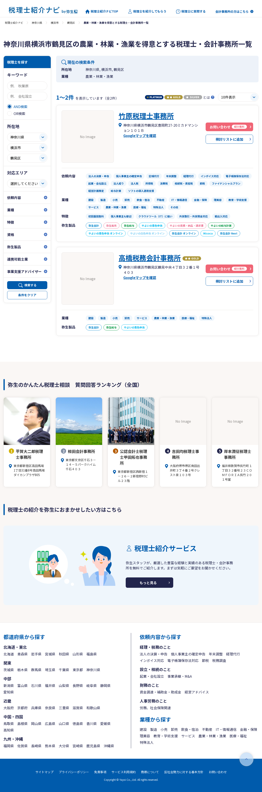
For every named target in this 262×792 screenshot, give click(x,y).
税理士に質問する (191, 11)
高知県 (8, 730)
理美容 (145, 735)
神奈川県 (37, 22)
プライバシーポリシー (74, 772)
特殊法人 (147, 742)
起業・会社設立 (152, 676)
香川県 (91, 723)
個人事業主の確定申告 (188, 654)
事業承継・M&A (179, 676)
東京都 (78, 669)
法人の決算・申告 (153, 654)
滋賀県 (78, 707)
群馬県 (36, 669)
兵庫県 (36, 707)
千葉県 (64, 669)
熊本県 (50, 745)
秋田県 (64, 654)
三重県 (64, 707)
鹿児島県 (93, 745)
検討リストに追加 (229, 139)
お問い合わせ (218, 772)
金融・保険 (248, 729)
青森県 (22, 654)
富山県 (22, 685)
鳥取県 (8, 723)
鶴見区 (71, 22)
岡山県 (36, 723)
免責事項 (100, 772)
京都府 (22, 707)
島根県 (22, 723)
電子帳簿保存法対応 (182, 660)
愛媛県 (105, 723)
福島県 (91, 654)
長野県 (78, 685)
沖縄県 (109, 745)
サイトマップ (44, 772)
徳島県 (78, 723)
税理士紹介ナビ (14, 22)
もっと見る (148, 582)
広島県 (50, 723)
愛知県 (8, 692)
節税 (205, 660)
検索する (30, 285)
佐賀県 (22, 745)
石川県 (36, 685)
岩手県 (36, 654)
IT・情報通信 (226, 729)
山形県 (78, 654)
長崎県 (36, 745)
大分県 (64, 745)
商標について (150, 772)
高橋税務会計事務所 (150, 258)
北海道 (8, 654)
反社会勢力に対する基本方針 (183, 772)
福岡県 (8, 745)
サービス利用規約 (123, 772)
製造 (153, 729)
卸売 (174, 729)
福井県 (50, 685)
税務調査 (219, 660)
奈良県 (50, 707)
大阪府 (8, 707)
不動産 (207, 729)
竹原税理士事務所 (146, 116)
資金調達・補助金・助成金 (160, 692)
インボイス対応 (152, 660)
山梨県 (64, 685)
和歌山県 (93, 707)
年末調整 (216, 654)
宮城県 (50, 654)
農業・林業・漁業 (212, 735)
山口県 (64, 723)
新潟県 (8, 685)
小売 (163, 729)
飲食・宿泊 (189, 729)
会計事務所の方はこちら (232, 11)
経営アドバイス (197, 692)
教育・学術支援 (166, 735)
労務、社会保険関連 (155, 707)
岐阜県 (91, 685)
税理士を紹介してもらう (147, 11)
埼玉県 (50, 669)
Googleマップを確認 (139, 135)
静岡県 (105, 685)
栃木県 (22, 669)
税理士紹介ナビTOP (101, 11)
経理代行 (233, 654)
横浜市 (55, 22)
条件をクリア (27, 295)
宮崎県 (78, 745)
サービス (188, 735)
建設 (143, 729)
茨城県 (8, 669)
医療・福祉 (238, 735)
